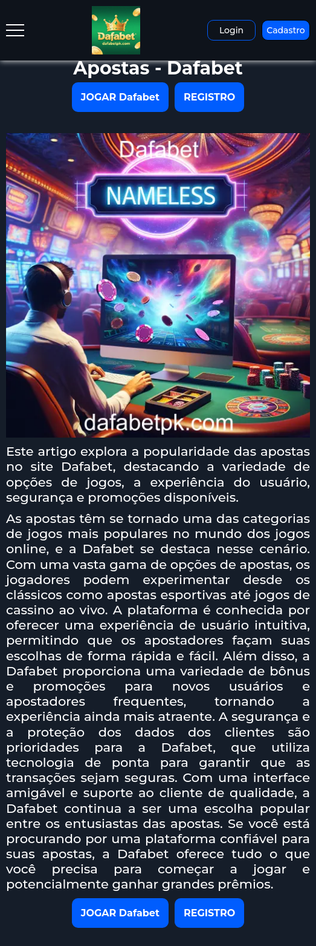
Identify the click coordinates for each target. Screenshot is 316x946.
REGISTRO (209, 97)
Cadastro (285, 30)
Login (231, 30)
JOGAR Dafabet (120, 97)
